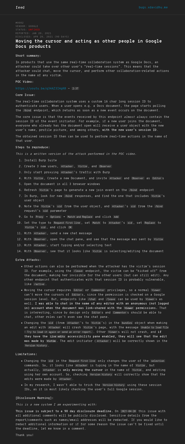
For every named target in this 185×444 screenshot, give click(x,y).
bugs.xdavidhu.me (153, 7)
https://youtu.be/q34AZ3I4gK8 (41, 89)
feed (20, 7)
